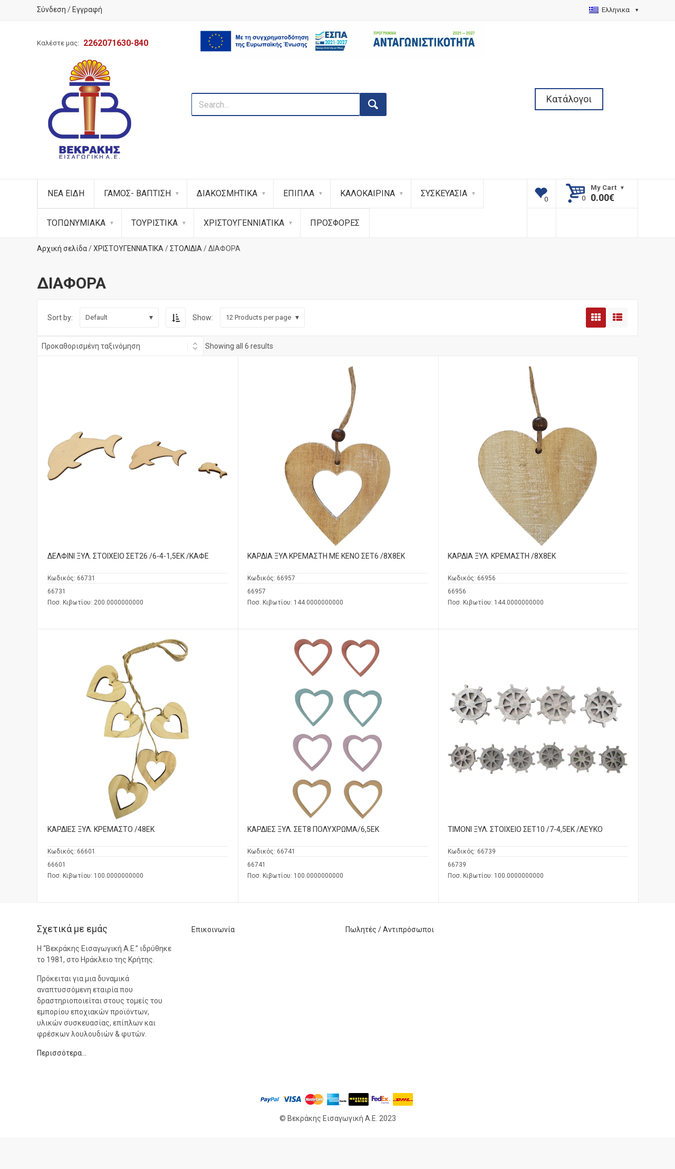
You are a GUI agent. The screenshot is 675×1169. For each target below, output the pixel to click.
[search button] (373, 104)
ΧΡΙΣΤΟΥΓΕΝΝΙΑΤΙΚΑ (244, 223)
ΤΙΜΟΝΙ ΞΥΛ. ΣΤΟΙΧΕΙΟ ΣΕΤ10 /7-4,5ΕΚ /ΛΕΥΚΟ (525, 829)
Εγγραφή (87, 9)
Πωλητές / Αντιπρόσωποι (389, 929)
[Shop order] (120, 346)
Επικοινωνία (213, 929)
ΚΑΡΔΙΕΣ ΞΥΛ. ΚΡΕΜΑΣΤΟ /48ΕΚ (101, 829)
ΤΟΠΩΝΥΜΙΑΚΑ (76, 223)
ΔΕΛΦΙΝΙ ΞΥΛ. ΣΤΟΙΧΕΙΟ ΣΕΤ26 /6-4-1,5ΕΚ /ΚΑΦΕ (128, 556)
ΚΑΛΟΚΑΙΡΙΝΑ (367, 193)
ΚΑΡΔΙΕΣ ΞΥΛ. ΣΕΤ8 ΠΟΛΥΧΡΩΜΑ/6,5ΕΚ (313, 829)
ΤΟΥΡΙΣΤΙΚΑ (154, 223)
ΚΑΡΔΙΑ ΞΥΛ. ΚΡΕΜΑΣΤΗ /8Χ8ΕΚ (502, 556)
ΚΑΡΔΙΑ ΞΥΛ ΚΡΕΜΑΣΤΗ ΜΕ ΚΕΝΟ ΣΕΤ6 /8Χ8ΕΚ (326, 556)
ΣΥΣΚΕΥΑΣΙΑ (444, 193)
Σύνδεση (51, 9)
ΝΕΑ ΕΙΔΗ (65, 193)
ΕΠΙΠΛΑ (298, 193)
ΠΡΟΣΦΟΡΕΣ (335, 223)
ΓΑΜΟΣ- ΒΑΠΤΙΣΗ (137, 193)
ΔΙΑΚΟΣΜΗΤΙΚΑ (227, 193)
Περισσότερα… (61, 1053)
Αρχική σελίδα (62, 248)
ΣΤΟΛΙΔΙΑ (186, 248)
